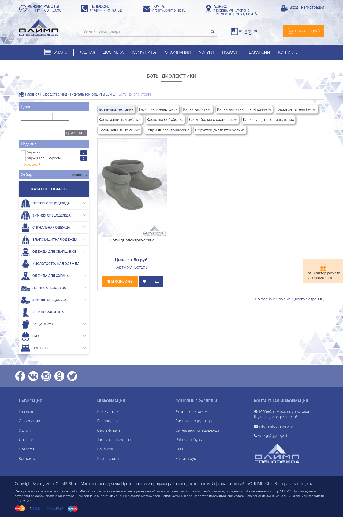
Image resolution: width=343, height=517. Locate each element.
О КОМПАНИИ (178, 52)
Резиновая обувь (42, 312)
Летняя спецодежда (53, 203)
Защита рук (53, 324)
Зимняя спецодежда (53, 215)
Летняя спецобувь (53, 288)
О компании (29, 421)
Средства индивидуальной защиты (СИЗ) (79, 94)
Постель (53, 348)
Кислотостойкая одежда (50, 264)
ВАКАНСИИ (259, 52)
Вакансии (105, 449)
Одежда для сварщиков (53, 251)
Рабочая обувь (189, 440)
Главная (29, 94)
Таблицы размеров (114, 440)
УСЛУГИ (206, 52)
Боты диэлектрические (132, 240)
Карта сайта (108, 458)
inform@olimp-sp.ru (171, 10)
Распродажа (108, 421)
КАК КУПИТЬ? (144, 52)
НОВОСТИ (231, 52)
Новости (26, 449)
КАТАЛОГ (56, 52)
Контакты (27, 458)
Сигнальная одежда (53, 227)
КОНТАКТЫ (288, 52)
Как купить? (107, 411)
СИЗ (53, 336)
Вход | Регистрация (306, 7)
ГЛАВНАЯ (86, 52)
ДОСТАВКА (113, 52)
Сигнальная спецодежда (197, 430)
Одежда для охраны (53, 276)
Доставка (27, 440)
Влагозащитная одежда (53, 239)
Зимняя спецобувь (53, 300)
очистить (79, 175)
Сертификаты (109, 430)
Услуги (25, 430)
